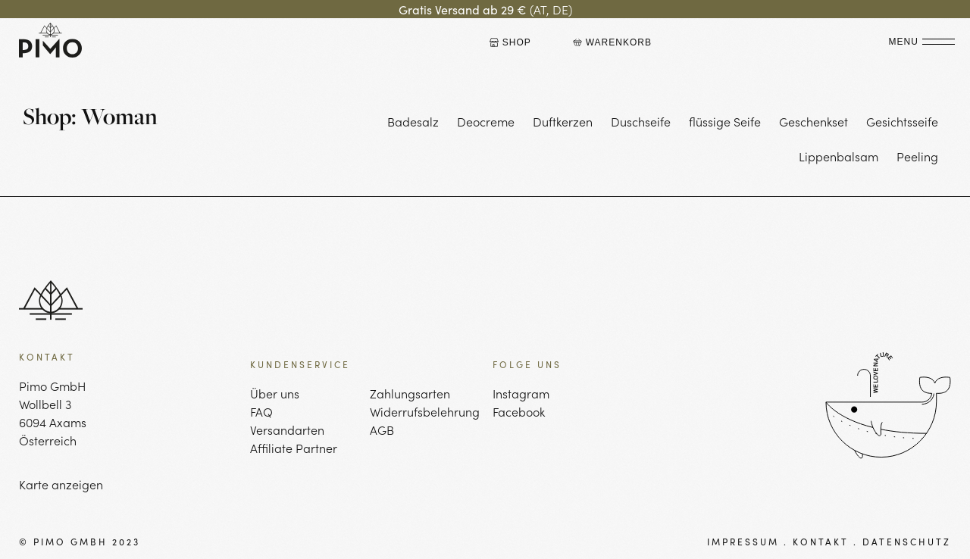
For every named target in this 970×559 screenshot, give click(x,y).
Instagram (521, 393)
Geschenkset (813, 121)
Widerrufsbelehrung (423, 411)
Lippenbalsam (838, 156)
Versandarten (287, 429)
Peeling (917, 156)
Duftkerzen (563, 121)
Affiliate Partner (293, 447)
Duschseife (641, 121)
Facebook (519, 411)
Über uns (274, 393)
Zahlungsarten (410, 393)
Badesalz (413, 121)
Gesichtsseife (902, 121)
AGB (382, 429)
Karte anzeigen (61, 484)
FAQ (261, 411)
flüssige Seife (725, 121)
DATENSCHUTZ (906, 541)
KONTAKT (821, 541)
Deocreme (486, 121)
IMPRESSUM (743, 541)
